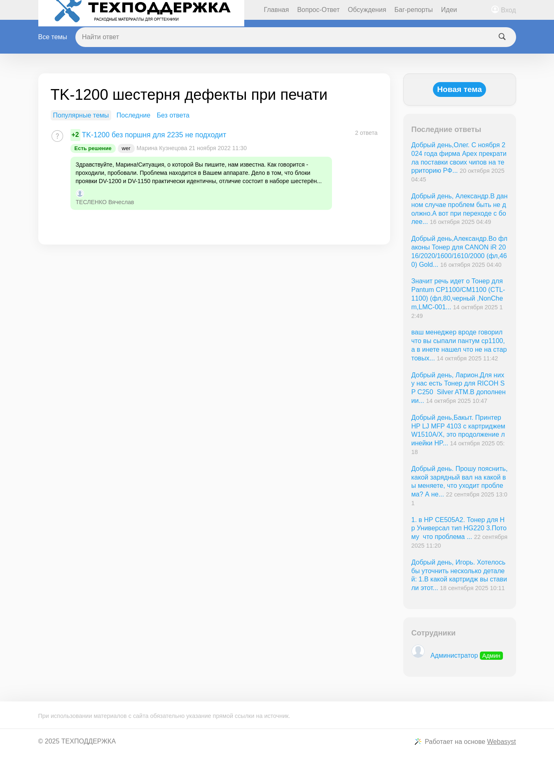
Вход (508, 10)
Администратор (457, 655)
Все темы (53, 37)
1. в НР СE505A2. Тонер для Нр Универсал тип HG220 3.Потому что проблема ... (459, 528)
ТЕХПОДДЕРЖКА (88, 741)
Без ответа (173, 115)
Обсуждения (367, 9)
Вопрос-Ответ (318, 9)
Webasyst (501, 741)
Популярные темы (81, 115)
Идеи (449, 9)
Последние (133, 115)
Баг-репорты (414, 9)
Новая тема (459, 89)
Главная (276, 9)
